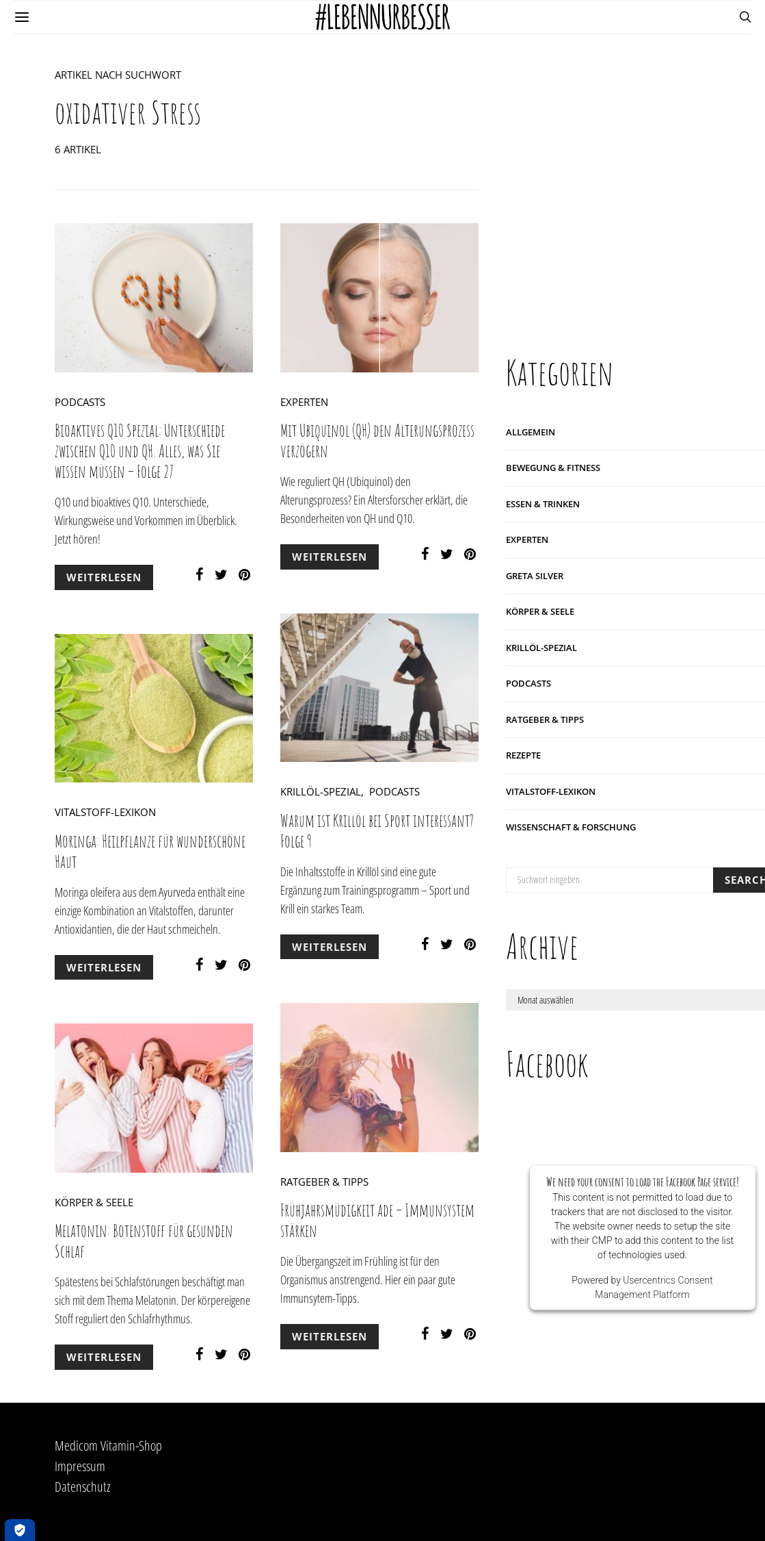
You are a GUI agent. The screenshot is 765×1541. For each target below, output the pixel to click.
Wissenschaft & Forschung (571, 826)
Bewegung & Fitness (553, 467)
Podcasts (80, 402)
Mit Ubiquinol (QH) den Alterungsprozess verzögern (377, 440)
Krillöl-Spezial (320, 791)
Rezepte (523, 754)
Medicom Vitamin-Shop (108, 1445)
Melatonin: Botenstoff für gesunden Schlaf (144, 1241)
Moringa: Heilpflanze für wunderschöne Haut (150, 851)
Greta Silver (534, 575)
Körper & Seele (94, 1202)
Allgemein (530, 431)
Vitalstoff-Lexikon (105, 812)
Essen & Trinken (543, 503)
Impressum (80, 1466)
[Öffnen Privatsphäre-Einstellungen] (20, 1530)
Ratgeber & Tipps (324, 1181)
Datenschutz (83, 1486)
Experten (304, 402)
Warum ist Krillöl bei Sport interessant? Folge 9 (377, 831)
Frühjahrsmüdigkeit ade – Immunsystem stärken (377, 1220)
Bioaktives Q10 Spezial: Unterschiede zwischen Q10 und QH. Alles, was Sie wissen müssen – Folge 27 (140, 451)
